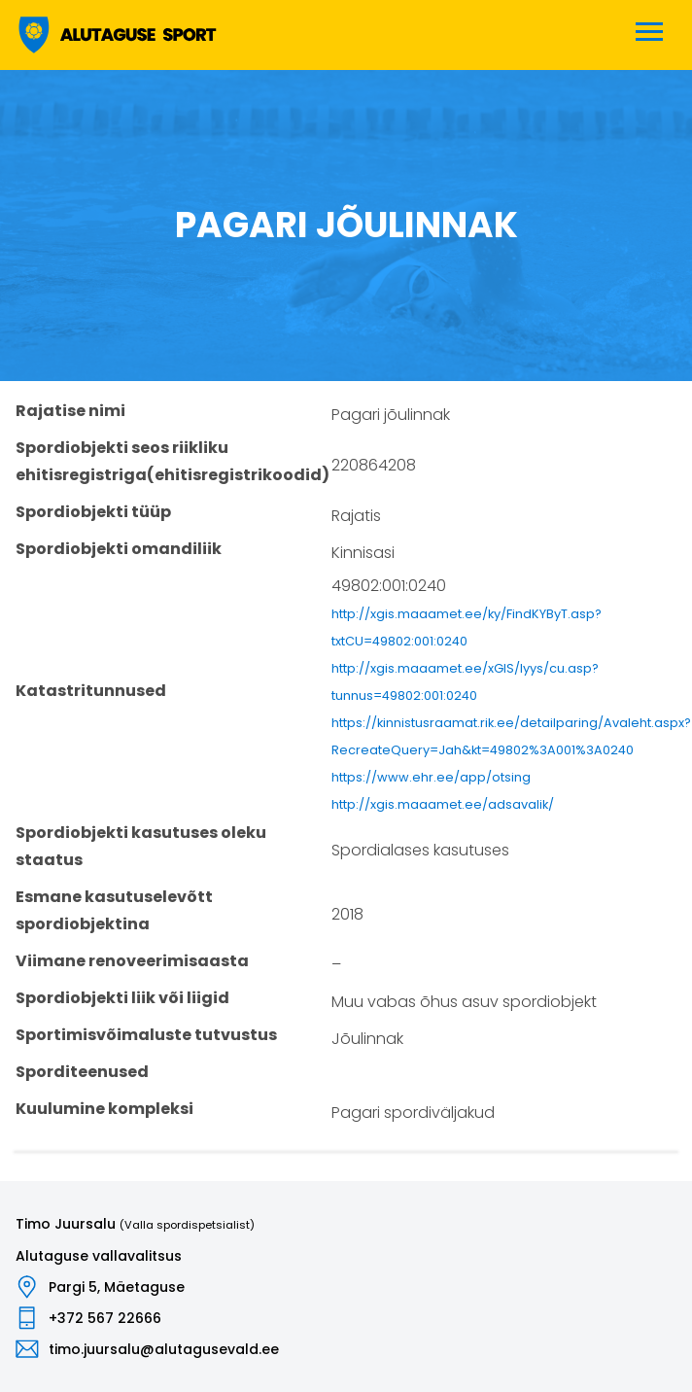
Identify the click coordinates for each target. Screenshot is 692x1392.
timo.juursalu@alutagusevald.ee (164, 1349)
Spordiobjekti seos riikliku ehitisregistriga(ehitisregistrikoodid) (172, 461)
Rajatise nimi (70, 411)
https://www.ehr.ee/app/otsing (431, 777)
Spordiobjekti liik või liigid (122, 998)
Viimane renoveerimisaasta (132, 961)
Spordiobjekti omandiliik (119, 549)
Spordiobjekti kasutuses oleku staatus (141, 846)
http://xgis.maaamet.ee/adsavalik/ (442, 804)
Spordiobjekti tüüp (93, 512)
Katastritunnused (91, 690)
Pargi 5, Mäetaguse (117, 1287)
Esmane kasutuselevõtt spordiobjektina (114, 910)
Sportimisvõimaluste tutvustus (146, 1035)
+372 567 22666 (105, 1318)
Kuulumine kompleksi (104, 1108)
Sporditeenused (82, 1072)
